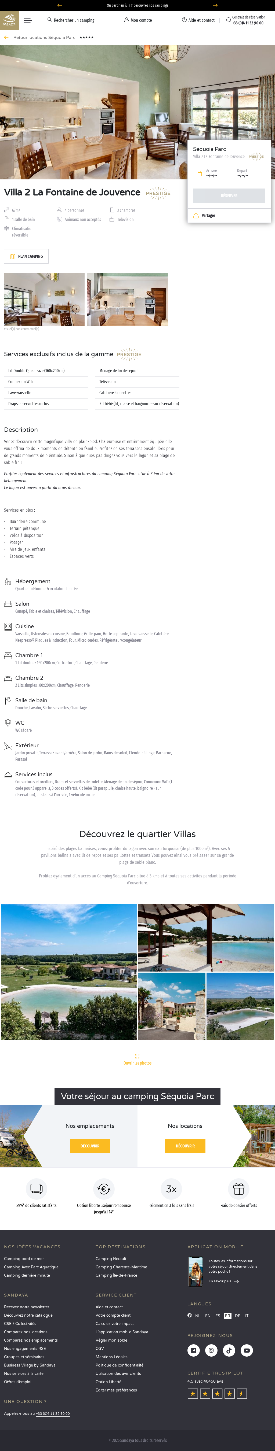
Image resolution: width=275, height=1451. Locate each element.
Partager (204, 216)
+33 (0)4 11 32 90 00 (53, 1414)
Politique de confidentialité (119, 1365)
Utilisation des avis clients (118, 1373)
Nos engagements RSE (25, 1348)
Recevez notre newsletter (26, 1307)
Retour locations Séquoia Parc (45, 37)
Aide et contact (109, 1307)
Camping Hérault (111, 1259)
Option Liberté (108, 1382)
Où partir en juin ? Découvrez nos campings (137, 5)
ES (217, 1316)
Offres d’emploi (17, 1382)
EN (208, 1316)
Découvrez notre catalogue (28, 1315)
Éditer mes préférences (116, 1390)
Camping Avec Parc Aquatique (31, 1267)
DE (237, 1316)
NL (197, 1316)
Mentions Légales (112, 1357)
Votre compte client (113, 1315)
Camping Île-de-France (116, 1275)
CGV (100, 1348)
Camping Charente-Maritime (121, 1267)
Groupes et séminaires (24, 1357)
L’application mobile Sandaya (122, 1332)
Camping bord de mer (24, 1259)
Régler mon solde (111, 1340)
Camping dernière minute (27, 1275)
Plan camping (26, 256)
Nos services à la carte (24, 1373)
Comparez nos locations (26, 1332)
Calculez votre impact (115, 1323)
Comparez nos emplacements (31, 1340)
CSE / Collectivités (20, 1323)
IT (247, 1316)
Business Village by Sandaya (30, 1365)
